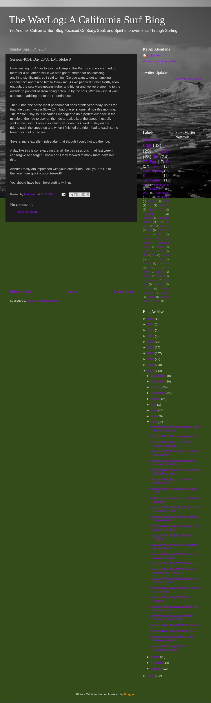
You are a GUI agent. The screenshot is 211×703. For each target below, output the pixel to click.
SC (167, 263)
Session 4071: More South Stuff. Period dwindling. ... (171, 443)
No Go (165, 255)
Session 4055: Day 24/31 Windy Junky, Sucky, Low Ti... (171, 617)
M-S (145, 255)
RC (158, 263)
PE (149, 197)
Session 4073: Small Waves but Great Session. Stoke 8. (175, 428)
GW (150, 205)
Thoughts (148, 213)
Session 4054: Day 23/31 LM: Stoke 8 (175, 625)
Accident (152, 201)
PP (161, 259)
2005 (151, 364)
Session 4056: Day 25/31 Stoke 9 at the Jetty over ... (174, 608)
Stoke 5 (160, 271)
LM (165, 151)
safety (157, 301)
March (155, 657)
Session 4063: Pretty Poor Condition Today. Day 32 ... (174, 546)
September (158, 393)
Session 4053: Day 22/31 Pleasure (173, 631)
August (156, 398)
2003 (151, 676)
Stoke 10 (155, 209)
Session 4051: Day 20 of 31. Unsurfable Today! (169, 648)
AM (158, 222)
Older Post (123, 291)
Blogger (129, 694)
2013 (151, 324)
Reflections (161, 184)
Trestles (159, 284)
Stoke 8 (160, 276)
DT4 (166, 201)
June (154, 410)
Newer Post (20, 291)
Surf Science (150, 280)
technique (162, 192)
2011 (151, 330)
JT (166, 145)
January (156, 668)
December (158, 375)
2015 (151, 318)
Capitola (164, 226)
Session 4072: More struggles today (174, 436)
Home (72, 291)
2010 (151, 336)
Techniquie (151, 180)
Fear (160, 234)
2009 (151, 341)
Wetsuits (148, 217)
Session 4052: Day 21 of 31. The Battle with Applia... (171, 638)
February (157, 662)
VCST (146, 288)
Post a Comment (27, 211)
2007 (151, 353)
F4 (156, 166)
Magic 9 (163, 205)
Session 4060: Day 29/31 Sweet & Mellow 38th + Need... (172, 571)
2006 (151, 359)
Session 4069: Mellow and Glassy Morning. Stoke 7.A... (172, 462)
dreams (151, 296)
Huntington (148, 251)
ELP (159, 230)
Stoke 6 (147, 276)
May (154, 416)
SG (158, 267)
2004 (151, 370)
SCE (149, 267)
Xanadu (164, 292)
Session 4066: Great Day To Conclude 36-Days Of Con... (175, 509)
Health (160, 247)
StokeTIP (156, 188)
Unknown (154, 55)
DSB (149, 230)
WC (145, 192)
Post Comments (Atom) (43, 300)
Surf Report (152, 171)
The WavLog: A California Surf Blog (87, 19)
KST (162, 251)
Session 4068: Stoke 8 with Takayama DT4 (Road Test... (175, 471)
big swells (163, 197)
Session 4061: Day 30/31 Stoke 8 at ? (175, 563)
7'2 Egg (149, 162)
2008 (151, 347)
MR (154, 255)
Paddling (147, 263)
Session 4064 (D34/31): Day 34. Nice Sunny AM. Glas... (174, 527)
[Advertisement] (71, 255)
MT (145, 184)
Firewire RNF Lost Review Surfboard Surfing (156, 242)
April (154, 422)
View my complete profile (159, 61)
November (158, 381)
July (154, 404)
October (156, 387)
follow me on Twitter (188, 78)
